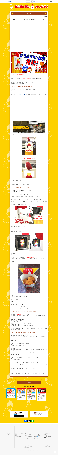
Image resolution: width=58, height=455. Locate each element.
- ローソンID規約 (45, 435)
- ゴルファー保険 (27, 445)
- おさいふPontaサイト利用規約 (46, 446)
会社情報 (8, 434)
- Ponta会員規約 (45, 438)
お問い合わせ (32, 450)
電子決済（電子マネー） (18, 436)
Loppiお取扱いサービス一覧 (28, 433)
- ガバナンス (35, 433)
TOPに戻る (29, 382)
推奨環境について (21, 450)
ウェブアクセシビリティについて (39, 450)
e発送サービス (17, 435)
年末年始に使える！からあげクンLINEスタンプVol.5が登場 (12, 379)
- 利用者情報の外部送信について (46, 433)
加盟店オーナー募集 (36, 438)
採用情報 (35, 437)
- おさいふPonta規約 (45, 445)
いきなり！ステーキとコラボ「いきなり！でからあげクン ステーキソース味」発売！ (46, 379)
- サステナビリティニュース (37, 434)
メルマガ (16, 450)
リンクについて (27, 450)
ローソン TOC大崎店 (21, 94)
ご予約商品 (8, 433)
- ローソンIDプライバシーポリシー (47, 436)
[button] (51, 1)
